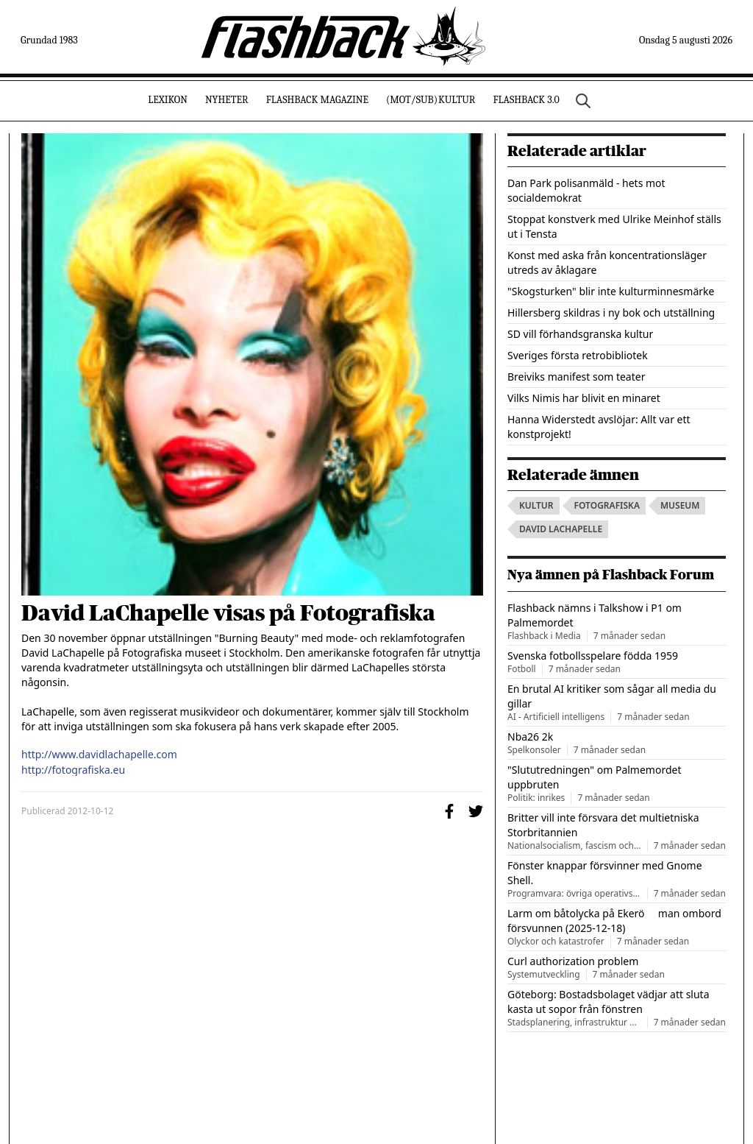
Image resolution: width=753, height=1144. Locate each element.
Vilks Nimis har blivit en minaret (583, 398)
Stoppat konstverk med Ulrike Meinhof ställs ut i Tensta (614, 226)
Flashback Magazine (317, 99)
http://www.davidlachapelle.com (99, 754)
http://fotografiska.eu (73, 770)
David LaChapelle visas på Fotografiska (228, 613)
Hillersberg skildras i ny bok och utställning (611, 312)
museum (680, 505)
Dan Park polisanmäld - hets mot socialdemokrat (586, 190)
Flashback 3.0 (526, 99)
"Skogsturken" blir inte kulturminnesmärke (610, 291)
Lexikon (168, 99)
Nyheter (227, 99)
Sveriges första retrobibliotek (577, 355)
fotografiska (607, 505)
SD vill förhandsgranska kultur (580, 334)
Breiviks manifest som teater (576, 377)
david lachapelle (560, 529)
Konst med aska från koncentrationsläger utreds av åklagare (607, 262)
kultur (536, 505)
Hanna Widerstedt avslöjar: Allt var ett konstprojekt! (598, 426)
